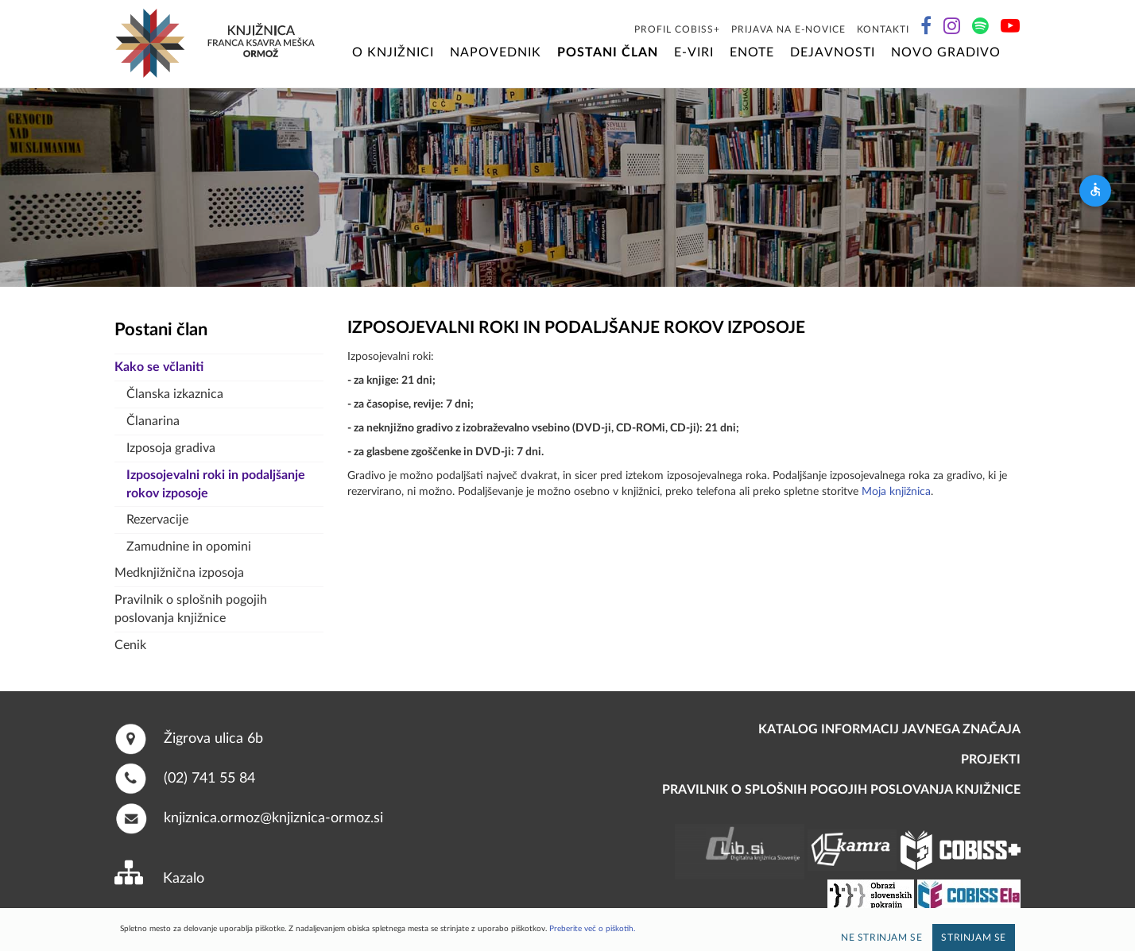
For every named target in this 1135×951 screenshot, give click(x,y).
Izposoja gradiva (170, 448)
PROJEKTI (991, 759)
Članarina (153, 421)
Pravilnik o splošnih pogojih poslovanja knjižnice (190, 608)
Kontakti (883, 29)
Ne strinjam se (881, 937)
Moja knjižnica (896, 491)
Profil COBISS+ (677, 29)
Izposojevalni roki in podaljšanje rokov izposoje (215, 484)
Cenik (130, 645)
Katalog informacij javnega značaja (889, 729)
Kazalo (183, 879)
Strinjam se (973, 937)
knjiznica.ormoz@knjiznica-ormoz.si (273, 817)
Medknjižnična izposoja (179, 572)
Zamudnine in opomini (188, 546)
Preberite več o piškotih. (592, 929)
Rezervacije (157, 519)
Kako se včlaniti (158, 367)
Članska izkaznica (174, 394)
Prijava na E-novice (788, 29)
